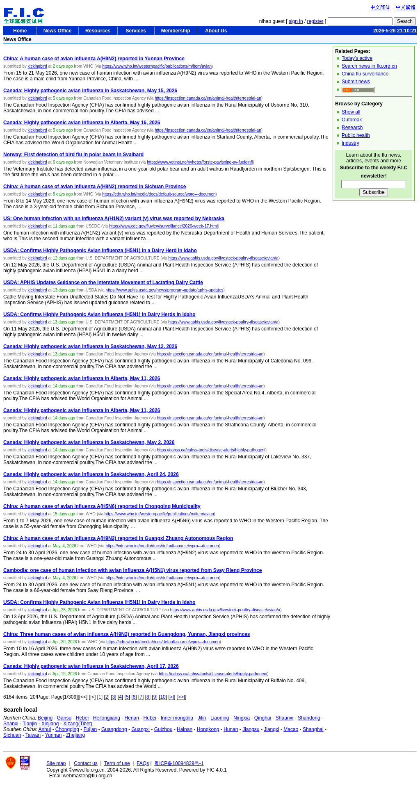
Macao (290, 729)
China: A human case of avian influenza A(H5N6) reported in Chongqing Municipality (102, 506)
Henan (132, 718)
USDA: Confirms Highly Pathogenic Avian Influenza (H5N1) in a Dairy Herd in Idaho (100, 250)
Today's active (357, 58)
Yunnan (53, 735)
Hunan (231, 729)
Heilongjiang (106, 718)
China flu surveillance (365, 74)
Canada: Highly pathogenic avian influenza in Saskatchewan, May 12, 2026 (90, 346)
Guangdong (114, 729)
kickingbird (37, 66)
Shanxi (10, 724)
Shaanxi (284, 718)
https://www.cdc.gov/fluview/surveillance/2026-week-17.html (163, 226)
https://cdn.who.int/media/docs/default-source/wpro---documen (158, 194)
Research (352, 127)
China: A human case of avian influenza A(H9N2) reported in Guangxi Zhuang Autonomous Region (118, 538)
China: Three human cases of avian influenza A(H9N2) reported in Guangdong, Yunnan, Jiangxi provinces (126, 634)
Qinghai (262, 718)
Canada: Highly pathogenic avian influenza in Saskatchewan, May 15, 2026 (90, 90)
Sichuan (12, 735)
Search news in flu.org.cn (369, 66)
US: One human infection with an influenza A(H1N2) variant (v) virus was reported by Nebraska (113, 218)
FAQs (143, 763)
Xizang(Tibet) (77, 724)
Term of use (117, 763)
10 (162, 697)
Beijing (45, 718)
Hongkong (208, 729)
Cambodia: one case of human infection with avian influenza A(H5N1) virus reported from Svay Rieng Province (132, 570)
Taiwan (33, 735)
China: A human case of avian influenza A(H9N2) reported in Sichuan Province (94, 186)
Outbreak (352, 120)
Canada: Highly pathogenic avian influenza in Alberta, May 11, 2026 (81, 378)
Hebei (82, 718)
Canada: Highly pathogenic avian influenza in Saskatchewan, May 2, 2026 (88, 442)
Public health (356, 135)
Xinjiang (50, 724)
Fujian (90, 729)
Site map (56, 763)
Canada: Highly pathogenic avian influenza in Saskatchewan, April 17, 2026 (91, 666)
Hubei (150, 718)
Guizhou (163, 729)
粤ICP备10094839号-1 (178, 763)
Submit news (356, 81)
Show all (351, 112)
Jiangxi (271, 729)
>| (172, 697)
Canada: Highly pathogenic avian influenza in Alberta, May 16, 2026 (81, 122)
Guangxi (140, 729)
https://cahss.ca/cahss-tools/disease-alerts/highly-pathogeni (211, 450)
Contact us (85, 763)
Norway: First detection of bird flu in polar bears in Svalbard (73, 154)
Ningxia (241, 718)
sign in (296, 21)
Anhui (44, 729)
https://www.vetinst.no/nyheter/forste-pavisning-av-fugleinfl (200, 162)
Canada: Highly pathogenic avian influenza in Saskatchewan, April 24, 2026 (91, 474)
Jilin (202, 718)
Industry (350, 143)
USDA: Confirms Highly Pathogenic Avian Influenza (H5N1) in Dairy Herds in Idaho (99, 314)
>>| (181, 697)
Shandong (309, 718)
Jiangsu (250, 729)
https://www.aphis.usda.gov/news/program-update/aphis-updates (165, 290)
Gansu (64, 718)
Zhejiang (75, 735)
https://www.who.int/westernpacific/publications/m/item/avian (157, 66)
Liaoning (219, 718)
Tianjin (30, 724)
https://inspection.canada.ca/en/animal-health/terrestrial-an (208, 98)
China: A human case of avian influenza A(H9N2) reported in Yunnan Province (94, 58)
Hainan (184, 729)
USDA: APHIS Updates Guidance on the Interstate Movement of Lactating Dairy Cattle (103, 282)
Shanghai (313, 729)
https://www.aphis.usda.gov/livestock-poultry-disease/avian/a (223, 258)
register (315, 21)
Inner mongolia (177, 718)
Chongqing (67, 729)
